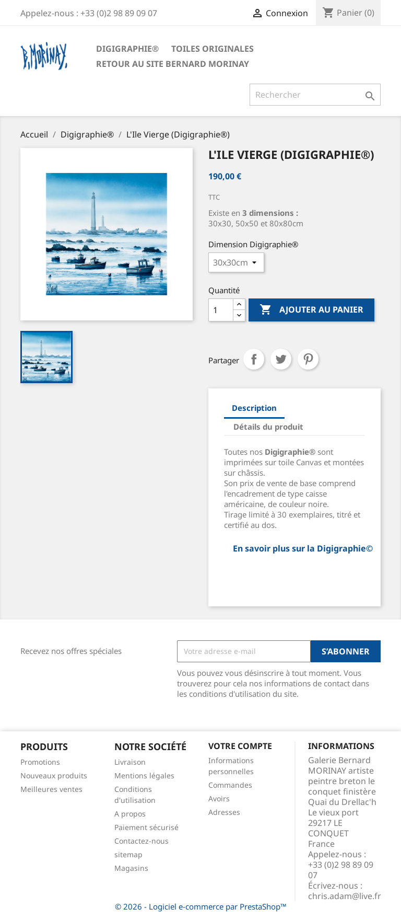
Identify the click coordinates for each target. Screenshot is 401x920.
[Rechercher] (315, 95)
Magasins (131, 868)
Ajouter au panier (311, 310)
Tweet (280, 359)
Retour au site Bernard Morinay (172, 64)
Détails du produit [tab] (268, 426)
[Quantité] (220, 309)
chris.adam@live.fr (344, 896)
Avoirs (219, 798)
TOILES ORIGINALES (212, 48)
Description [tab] (254, 407)
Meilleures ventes (51, 789)
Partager (253, 359)
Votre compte (240, 746)
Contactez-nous (141, 841)
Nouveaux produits (53, 775)
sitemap (128, 854)
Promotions (40, 762)
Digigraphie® (127, 48)
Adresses (224, 812)
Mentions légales (144, 775)
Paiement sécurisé (146, 827)
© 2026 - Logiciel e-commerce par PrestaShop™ (201, 906)
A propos (130, 814)
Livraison (130, 762)
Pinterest (308, 359)
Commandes (230, 785)
